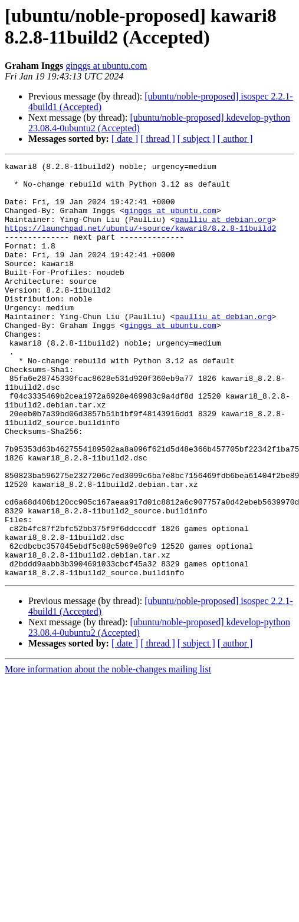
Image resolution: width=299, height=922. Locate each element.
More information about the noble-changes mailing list (108, 752)
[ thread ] (157, 139)
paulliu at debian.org (223, 231)
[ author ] (235, 139)
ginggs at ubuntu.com (106, 66)
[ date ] (124, 139)
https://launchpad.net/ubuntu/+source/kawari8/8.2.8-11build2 (140, 242)
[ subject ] (196, 139)
